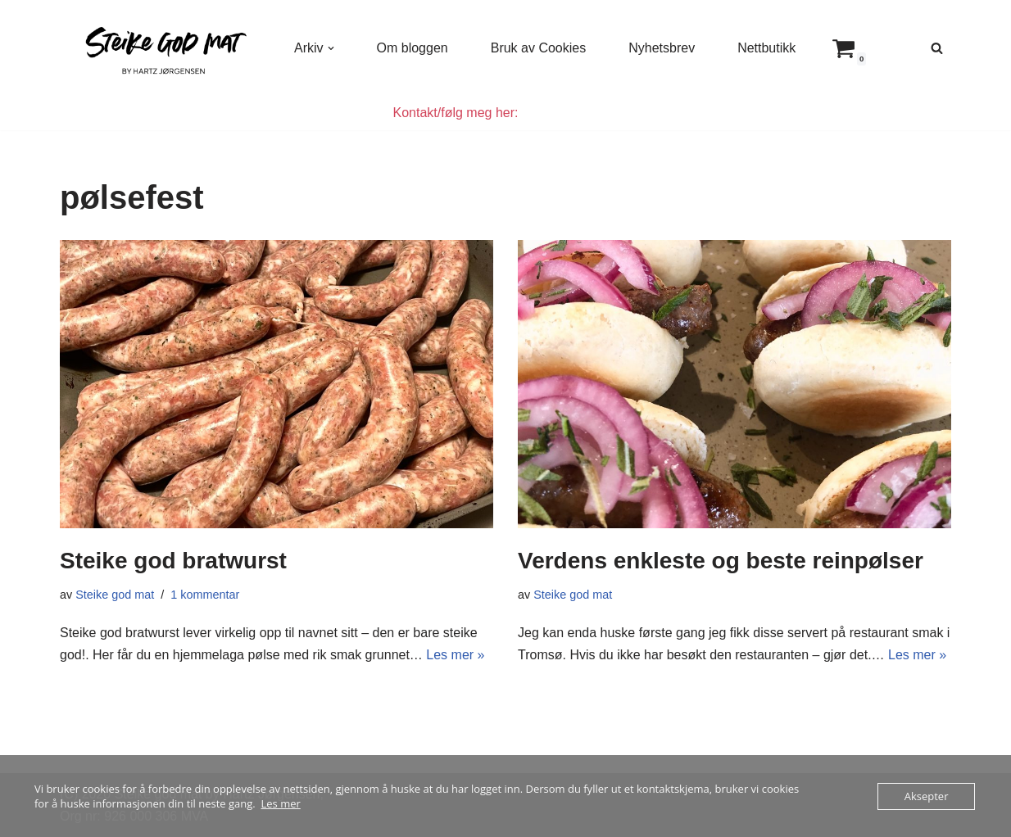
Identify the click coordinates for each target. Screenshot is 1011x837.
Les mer (281, 803)
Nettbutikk (766, 48)
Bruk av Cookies (539, 48)
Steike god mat (114, 594)
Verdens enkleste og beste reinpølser (720, 560)
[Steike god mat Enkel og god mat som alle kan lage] (163, 48)
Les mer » (455, 655)
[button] (331, 48)
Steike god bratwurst (173, 560)
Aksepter (926, 796)
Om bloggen (412, 48)
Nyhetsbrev (661, 48)
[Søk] (937, 48)
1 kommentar (204, 594)
